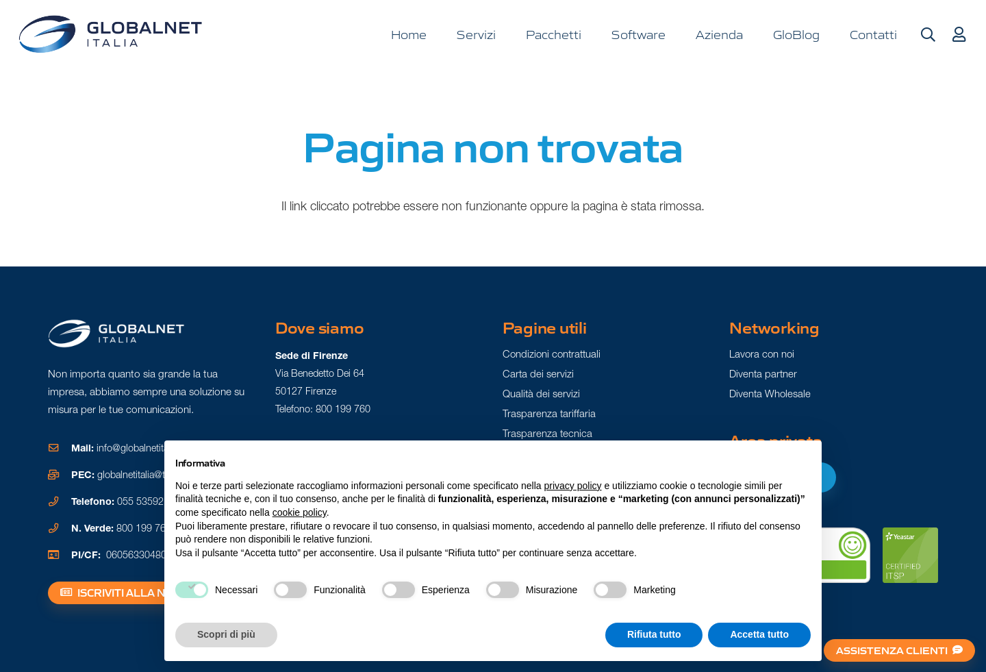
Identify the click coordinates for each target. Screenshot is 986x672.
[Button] (959, 35)
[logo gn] (110, 34)
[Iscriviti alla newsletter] (147, 593)
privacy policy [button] (573, 485)
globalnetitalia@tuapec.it (147, 475)
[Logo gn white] (116, 333)
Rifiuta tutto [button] (654, 634)
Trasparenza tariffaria (549, 413)
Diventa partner (763, 373)
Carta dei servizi (538, 373)
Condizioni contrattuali (552, 353)
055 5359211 (146, 501)
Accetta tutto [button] (759, 634)
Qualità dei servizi (541, 393)
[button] (928, 35)
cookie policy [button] (300, 512)
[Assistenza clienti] (900, 650)
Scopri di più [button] (226, 634)
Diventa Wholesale (770, 393)
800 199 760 (143, 528)
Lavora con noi (761, 353)
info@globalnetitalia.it (141, 448)
